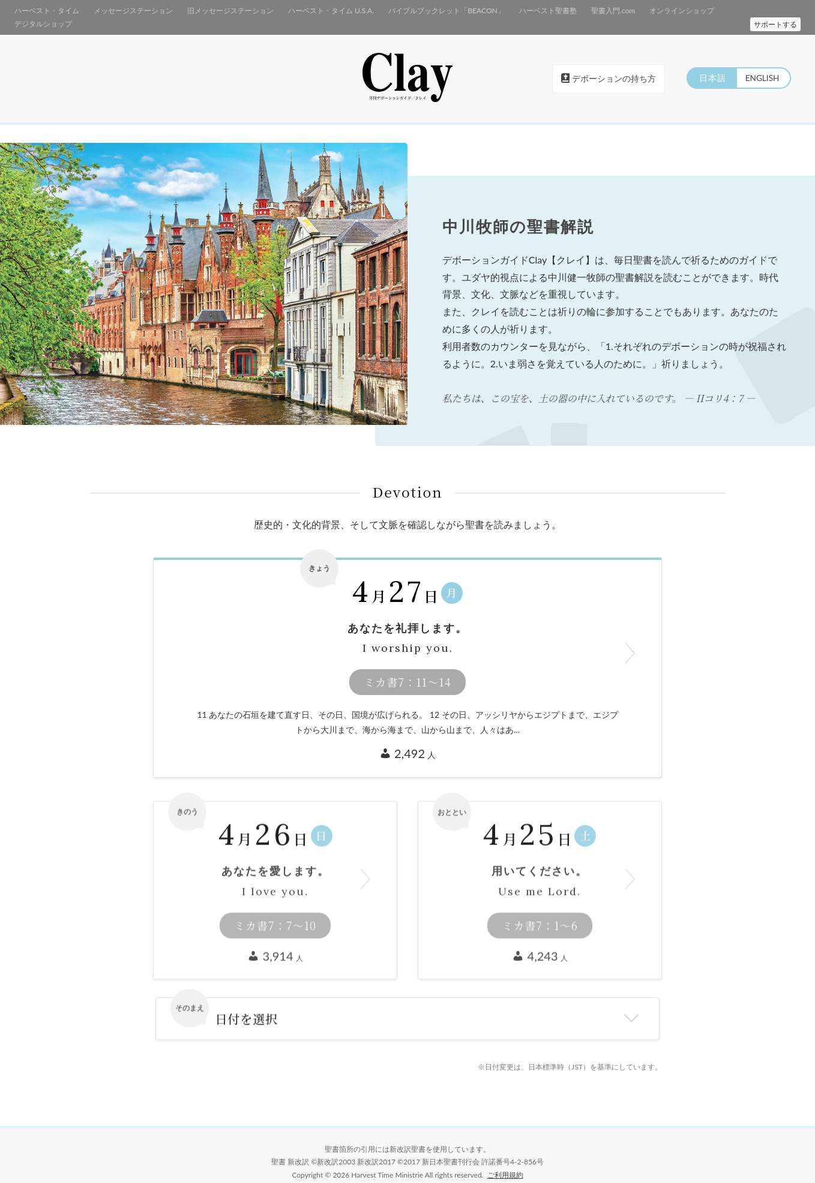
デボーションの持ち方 (608, 66)
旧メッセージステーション (214, 10)
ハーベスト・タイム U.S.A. (308, 10)
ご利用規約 (505, 1161)
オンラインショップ (635, 10)
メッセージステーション (124, 10)
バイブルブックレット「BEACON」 (415, 10)
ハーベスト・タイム (44, 10)
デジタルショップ (705, 10)
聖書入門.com (570, 10)
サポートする (775, 11)
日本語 (709, 65)
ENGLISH (761, 65)
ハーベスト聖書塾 (509, 10)
